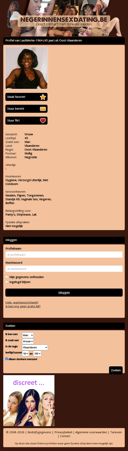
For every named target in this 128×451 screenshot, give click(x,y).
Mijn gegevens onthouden (26, 277)
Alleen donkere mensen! (22, 359)
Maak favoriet (16, 97)
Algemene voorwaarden (91, 432)
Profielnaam (13, 248)
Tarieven (116, 432)
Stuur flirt (13, 120)
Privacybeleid (63, 432)
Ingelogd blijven (19, 282)
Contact (65, 436)
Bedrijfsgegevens (39, 432)
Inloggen (64, 292)
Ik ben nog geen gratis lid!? (23, 306)
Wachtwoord (13, 262)
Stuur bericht (15, 108)
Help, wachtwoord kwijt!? (22, 302)
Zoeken (116, 370)
